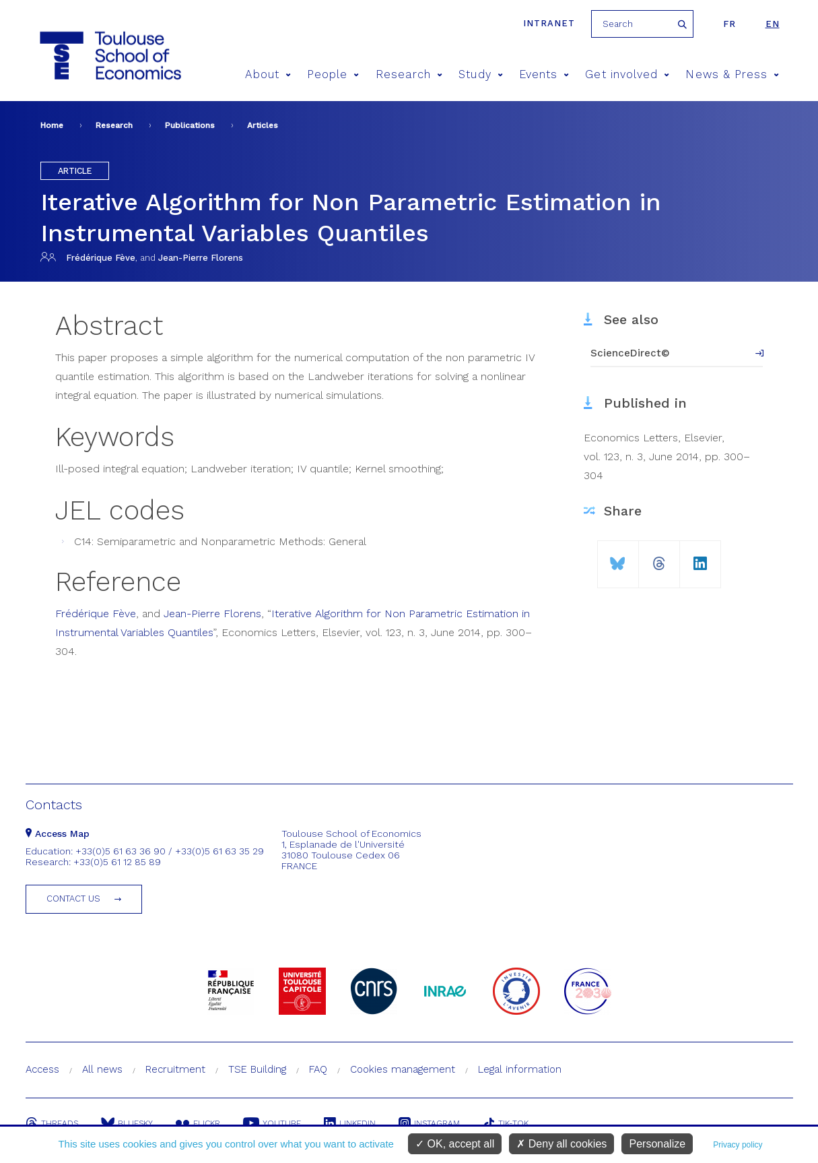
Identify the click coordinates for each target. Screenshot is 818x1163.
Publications (190, 125)
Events (544, 74)
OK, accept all (454, 1144)
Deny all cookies (561, 1144)
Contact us (73, 898)
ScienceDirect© (630, 353)
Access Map (58, 833)
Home (51, 125)
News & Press (732, 74)
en (772, 24)
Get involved (627, 74)
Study (480, 74)
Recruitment (175, 1069)
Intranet (549, 23)
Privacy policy (737, 1145)
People (333, 74)
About (268, 74)
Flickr (198, 1123)
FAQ (318, 1069)
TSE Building (257, 1069)
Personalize (657, 1144)
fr (729, 24)
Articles (262, 125)
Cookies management (402, 1069)
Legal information (519, 1069)
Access (42, 1069)
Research (409, 74)
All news (102, 1069)
